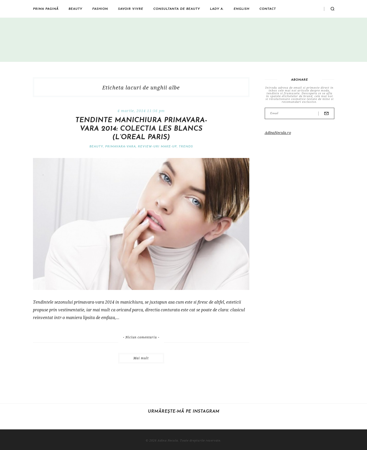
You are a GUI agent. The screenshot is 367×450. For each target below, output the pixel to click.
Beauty (75, 9)
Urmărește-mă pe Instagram (183, 412)
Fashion (100, 9)
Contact (267, 9)
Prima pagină (45, 9)
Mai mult (141, 358)
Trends (186, 146)
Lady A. (217, 9)
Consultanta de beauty (176, 9)
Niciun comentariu (141, 337)
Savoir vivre (130, 9)
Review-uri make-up (157, 146)
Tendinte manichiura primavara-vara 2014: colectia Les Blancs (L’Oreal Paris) (141, 129)
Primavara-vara (120, 146)
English (241, 9)
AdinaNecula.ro (278, 132)
